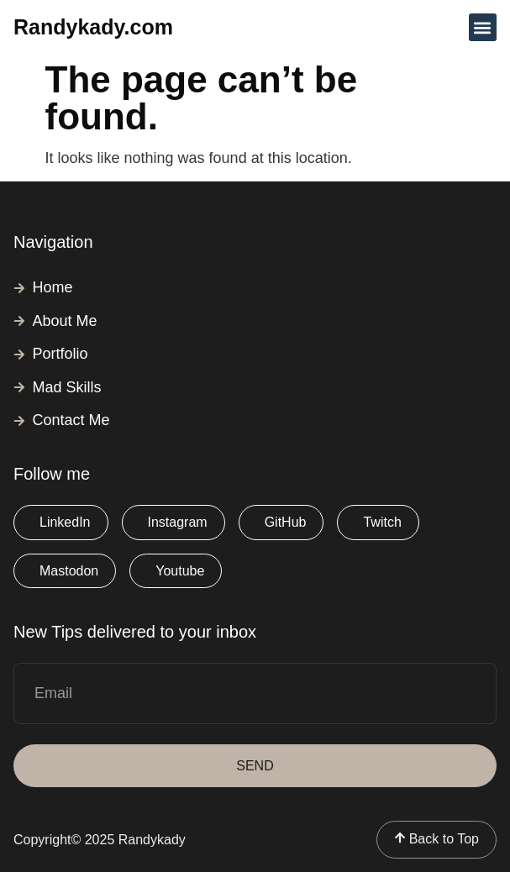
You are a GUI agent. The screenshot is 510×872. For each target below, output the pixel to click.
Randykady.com (93, 27)
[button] (483, 27)
